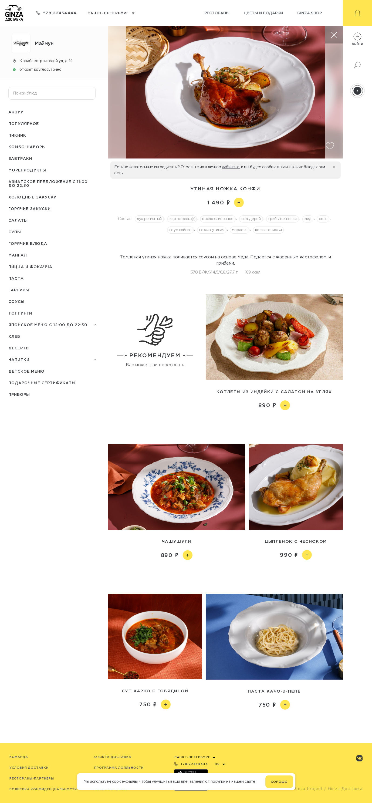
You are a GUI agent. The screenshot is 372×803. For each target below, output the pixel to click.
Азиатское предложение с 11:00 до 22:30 (47, 183)
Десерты (19, 348)
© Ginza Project (305, 789)
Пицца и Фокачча (30, 267)
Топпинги (20, 313)
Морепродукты (27, 170)
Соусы (16, 301)
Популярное (23, 124)
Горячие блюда (27, 243)
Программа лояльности (119, 767)
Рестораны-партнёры (31, 778)
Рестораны (216, 13)
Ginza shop (309, 13)
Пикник (17, 135)
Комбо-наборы (27, 147)
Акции (16, 112)
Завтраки (20, 158)
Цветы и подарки (263, 13)
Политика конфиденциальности (43, 789)
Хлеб (14, 336)
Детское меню (26, 371)
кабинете (230, 167)
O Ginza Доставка (112, 756)
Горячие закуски (29, 209)
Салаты (18, 220)
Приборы (19, 394)
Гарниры (18, 290)
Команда (18, 756)
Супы (14, 232)
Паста (16, 278)
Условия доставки (29, 767)
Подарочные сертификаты (42, 383)
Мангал (17, 255)
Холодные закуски (32, 197)
